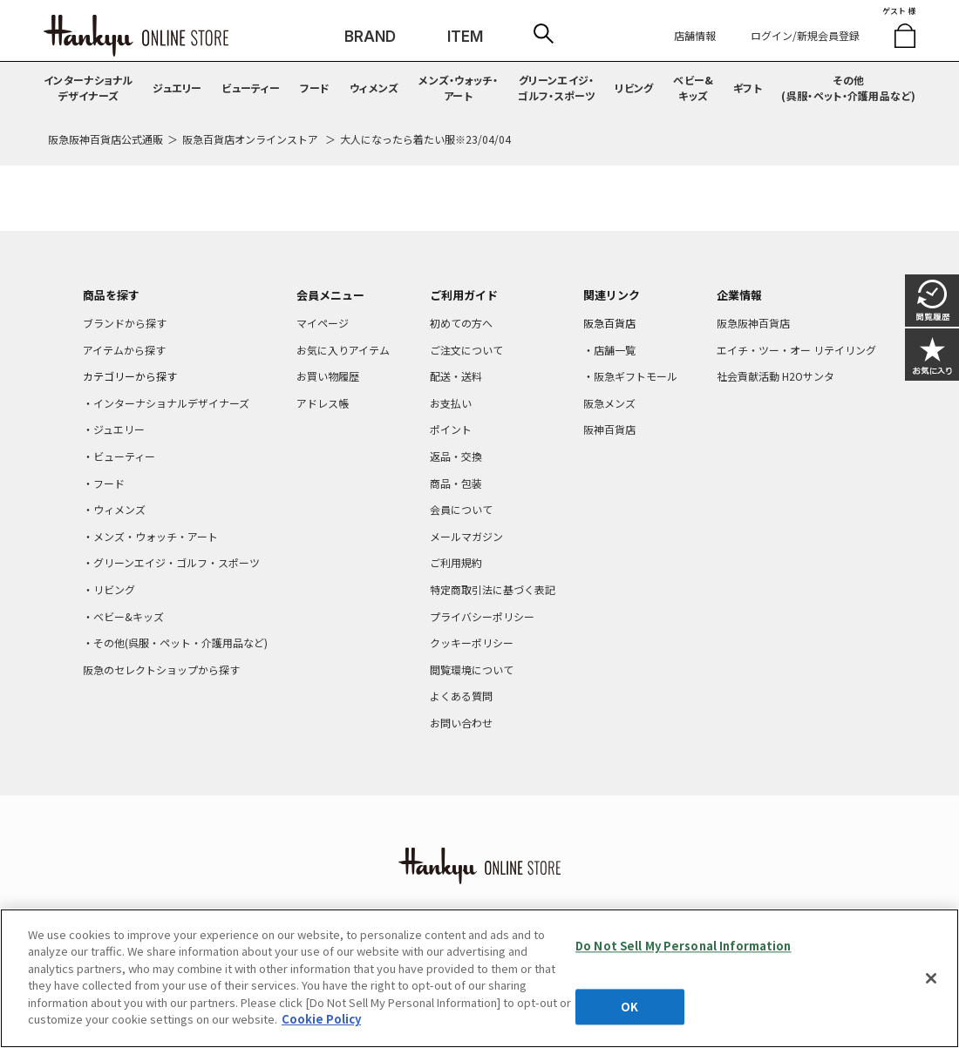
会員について (461, 509)
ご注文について (466, 349)
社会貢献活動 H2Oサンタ (775, 375)
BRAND (370, 36)
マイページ (322, 322)
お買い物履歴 (327, 375)
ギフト (747, 87)
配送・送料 (456, 375)
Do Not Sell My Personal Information (683, 945)
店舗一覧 (615, 349)
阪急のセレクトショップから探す (161, 669)
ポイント (451, 429)
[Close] (931, 978)
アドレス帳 (322, 403)
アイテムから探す (124, 349)
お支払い (451, 403)
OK (629, 1006)
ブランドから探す (125, 322)
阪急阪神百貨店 (753, 322)
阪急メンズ (609, 403)
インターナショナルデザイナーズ (88, 87)
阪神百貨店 (609, 429)
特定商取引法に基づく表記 (492, 589)
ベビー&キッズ (693, 87)
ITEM (465, 36)
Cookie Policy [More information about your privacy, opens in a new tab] (321, 1019)
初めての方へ (461, 322)
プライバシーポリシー (482, 616)
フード (315, 87)
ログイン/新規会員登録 (805, 35)
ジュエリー (177, 87)
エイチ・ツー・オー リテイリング (796, 349)
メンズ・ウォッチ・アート (458, 87)
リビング (634, 87)
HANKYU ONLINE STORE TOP (136, 36)
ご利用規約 (456, 562)
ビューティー (250, 87)
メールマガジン (466, 536)
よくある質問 (461, 695)
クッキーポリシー (472, 642)
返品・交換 (456, 456)
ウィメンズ (374, 87)
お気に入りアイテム (343, 349)
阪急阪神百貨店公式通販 (105, 139)
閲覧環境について (472, 669)
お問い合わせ (461, 722)
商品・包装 (456, 483)
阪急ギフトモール (635, 375)
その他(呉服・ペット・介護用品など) (848, 87)
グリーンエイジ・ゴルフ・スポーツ (556, 87)
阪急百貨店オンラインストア (250, 139)
